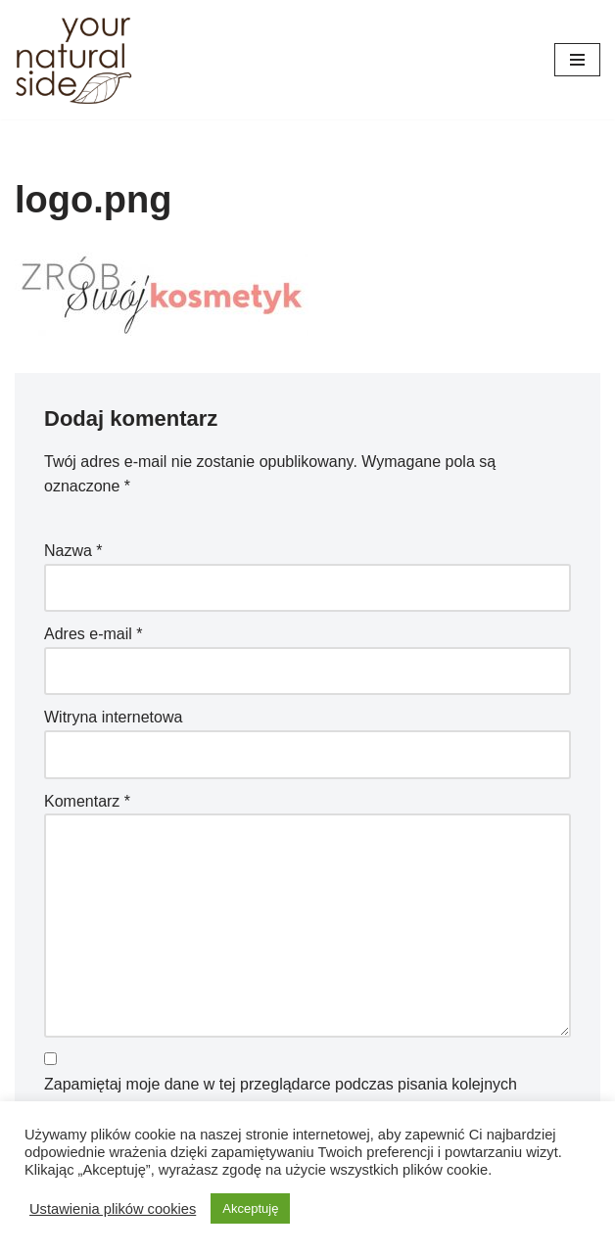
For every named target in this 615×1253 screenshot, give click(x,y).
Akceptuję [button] (250, 1208)
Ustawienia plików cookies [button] (112, 1209)
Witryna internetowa (113, 717)
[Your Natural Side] (73, 60)
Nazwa (73, 550)
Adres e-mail (93, 634)
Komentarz (87, 801)
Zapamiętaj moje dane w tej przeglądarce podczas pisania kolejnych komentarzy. (280, 1097)
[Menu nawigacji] (577, 59)
